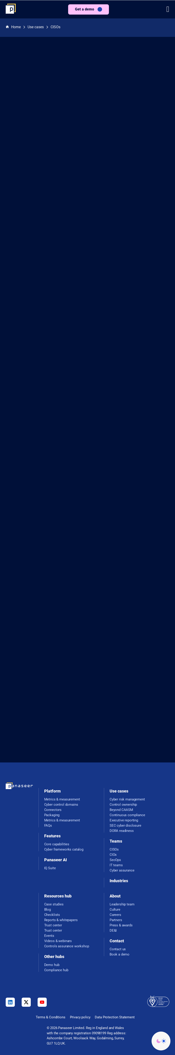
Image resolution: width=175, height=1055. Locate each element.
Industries (119, 880)
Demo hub (51, 965)
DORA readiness (122, 831)
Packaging (52, 815)
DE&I (113, 930)
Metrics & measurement (62, 799)
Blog (47, 909)
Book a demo (119, 954)
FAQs (48, 825)
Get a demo (84, 9)
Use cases (36, 27)
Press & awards (121, 925)
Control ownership (123, 804)
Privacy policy (80, 1017)
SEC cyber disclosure (125, 825)
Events (49, 936)
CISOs (55, 27)
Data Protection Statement (114, 1017)
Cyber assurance (122, 870)
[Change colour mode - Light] (161, 1041)
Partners (116, 920)
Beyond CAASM (121, 810)
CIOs (113, 854)
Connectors (53, 810)
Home (13, 27)
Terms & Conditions (50, 1017)
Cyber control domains (61, 804)
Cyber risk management (127, 799)
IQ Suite (50, 868)
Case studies (54, 904)
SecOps (115, 860)
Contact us (118, 949)
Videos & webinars (58, 941)
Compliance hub (56, 970)
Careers (115, 915)
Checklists (52, 915)
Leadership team (122, 904)
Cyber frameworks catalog (63, 849)
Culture (115, 909)
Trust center (53, 925)
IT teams (116, 865)
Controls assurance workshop (66, 946)
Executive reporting (124, 820)
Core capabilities (56, 844)
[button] (167, 9)
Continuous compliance (127, 815)
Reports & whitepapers (61, 920)
